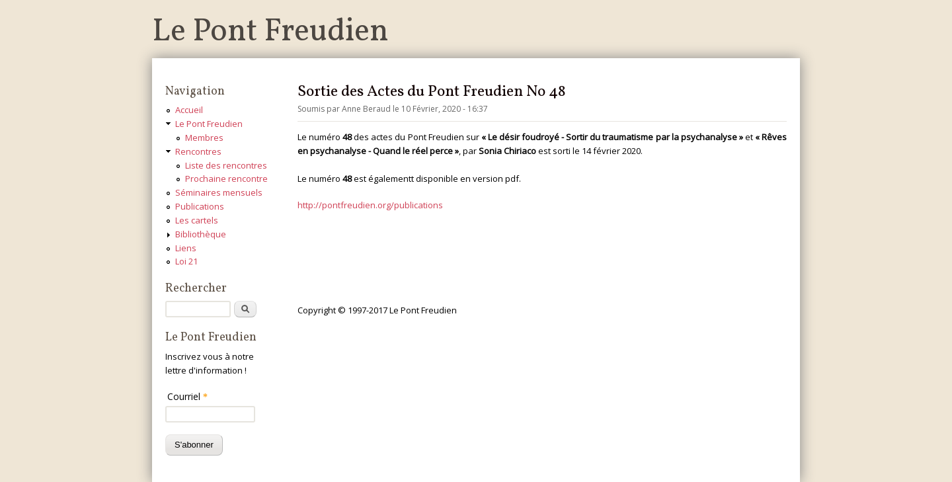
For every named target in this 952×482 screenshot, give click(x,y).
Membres (204, 137)
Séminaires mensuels (218, 192)
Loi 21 (186, 261)
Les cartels (196, 220)
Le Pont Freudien (270, 32)
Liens (185, 248)
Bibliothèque (200, 234)
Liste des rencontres (226, 165)
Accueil (189, 110)
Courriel (187, 396)
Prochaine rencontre (226, 178)
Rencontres (198, 151)
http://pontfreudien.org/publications (370, 205)
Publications (199, 206)
